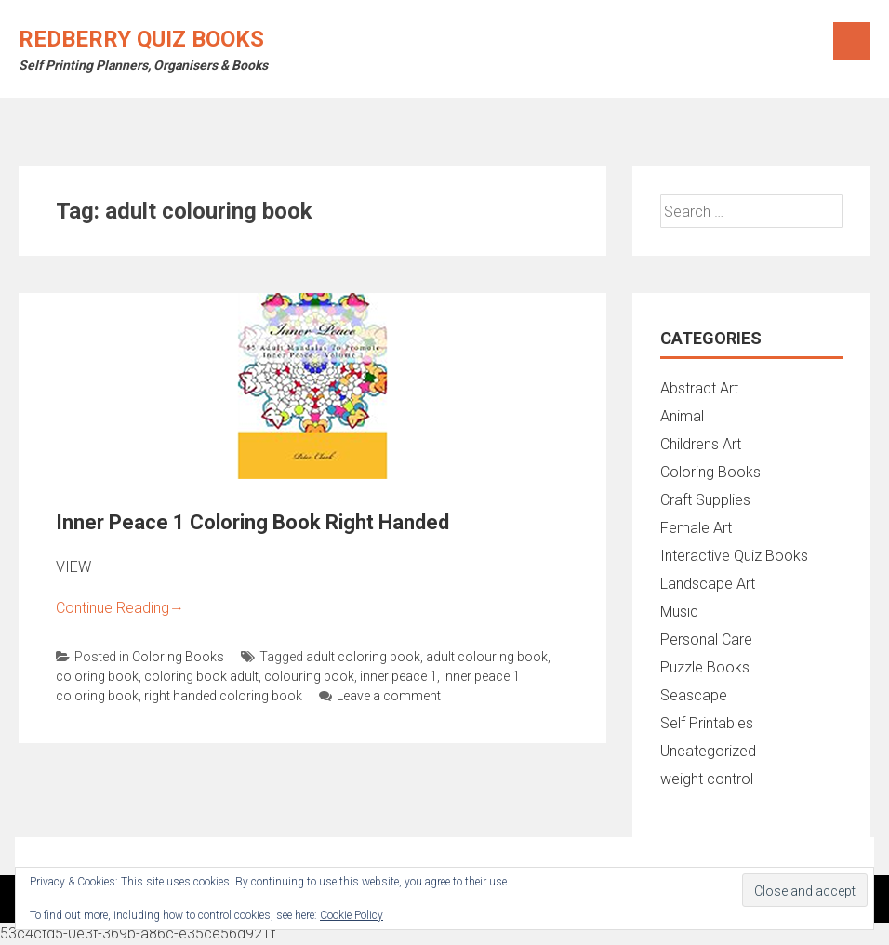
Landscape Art (707, 583)
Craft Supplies (705, 500)
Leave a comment (380, 695)
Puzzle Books (705, 667)
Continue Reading (120, 608)
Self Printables (706, 723)
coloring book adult (201, 676)
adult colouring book (487, 656)
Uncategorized (708, 751)
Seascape (693, 695)
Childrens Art (700, 444)
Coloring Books (178, 656)
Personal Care (706, 639)
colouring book (309, 676)
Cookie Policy (351, 915)
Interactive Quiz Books (734, 556)
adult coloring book (363, 656)
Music (679, 611)
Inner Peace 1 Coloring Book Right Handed (252, 522)
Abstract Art (699, 388)
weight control (706, 779)
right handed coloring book (223, 695)
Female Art (696, 528)
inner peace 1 (398, 676)
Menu (851, 41)
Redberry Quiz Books (141, 39)
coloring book (97, 676)
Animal (682, 416)
